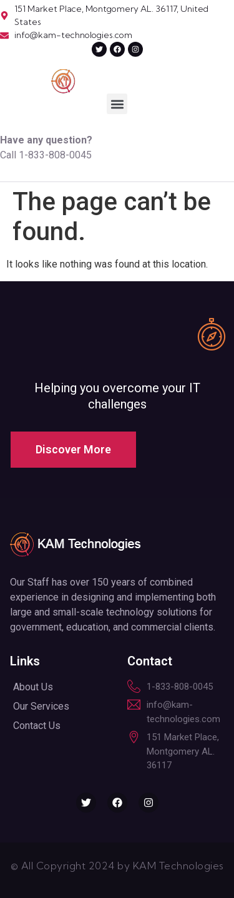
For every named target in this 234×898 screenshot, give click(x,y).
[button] (117, 104)
